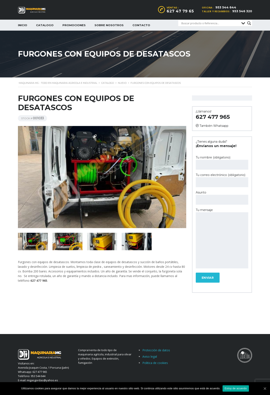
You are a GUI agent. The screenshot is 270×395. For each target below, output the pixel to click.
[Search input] (210, 23)
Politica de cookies (155, 363)
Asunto (222, 198)
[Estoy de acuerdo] (265, 388)
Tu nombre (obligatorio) (222, 163)
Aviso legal (149, 356)
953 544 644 (225, 7)
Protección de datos (156, 350)
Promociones (74, 25)
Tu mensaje (222, 238)
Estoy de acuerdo (236, 388)
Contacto (141, 25)
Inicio (22, 25)
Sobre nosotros (109, 25)
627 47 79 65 (180, 11)
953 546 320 (242, 11)
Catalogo (45, 25)
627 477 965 (213, 117)
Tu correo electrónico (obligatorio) (222, 180)
